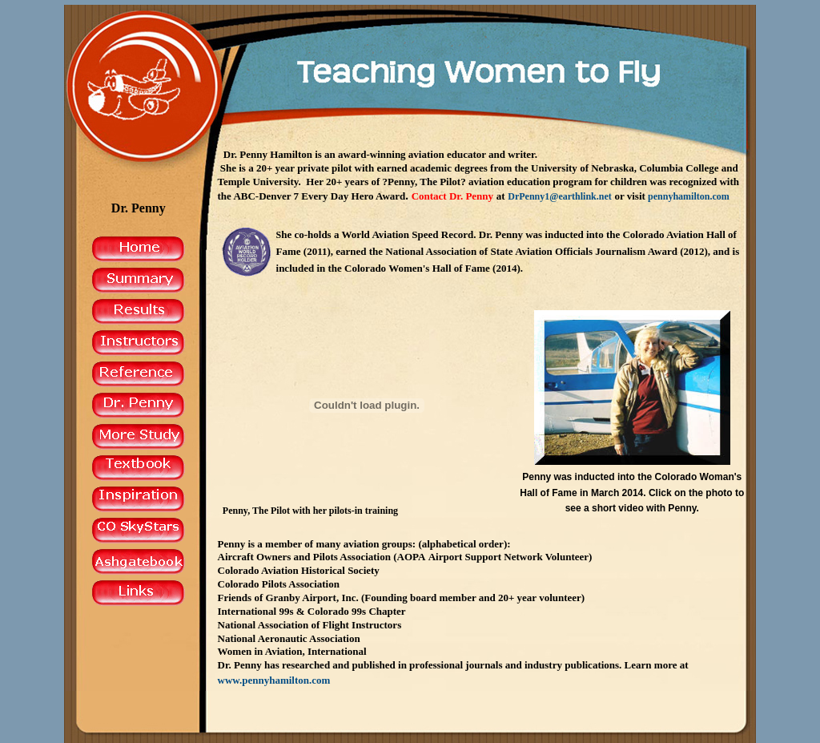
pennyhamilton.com (689, 196)
